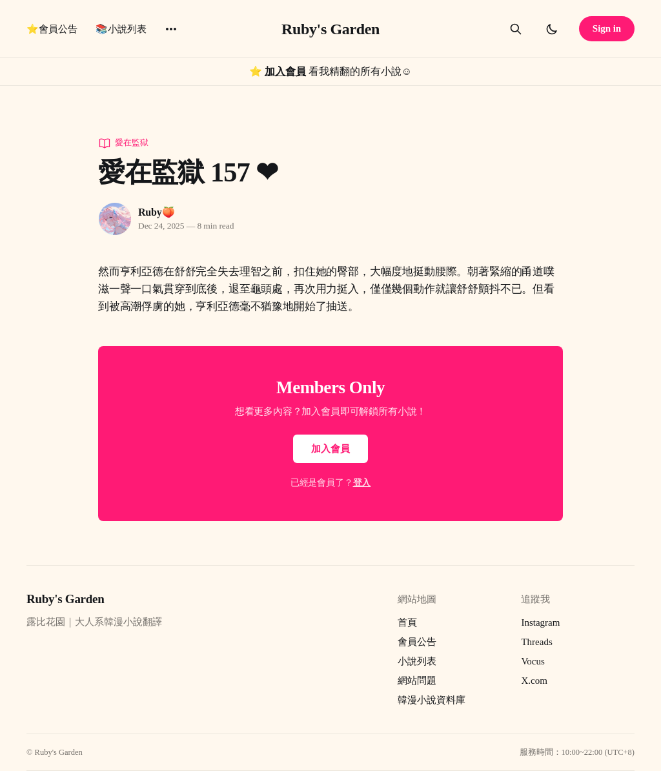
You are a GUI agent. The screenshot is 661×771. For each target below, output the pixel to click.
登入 (362, 483)
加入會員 (285, 71)
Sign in (607, 28)
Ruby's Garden (330, 29)
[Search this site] (515, 29)
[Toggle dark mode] (552, 29)
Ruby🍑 (156, 212)
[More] (171, 29)
